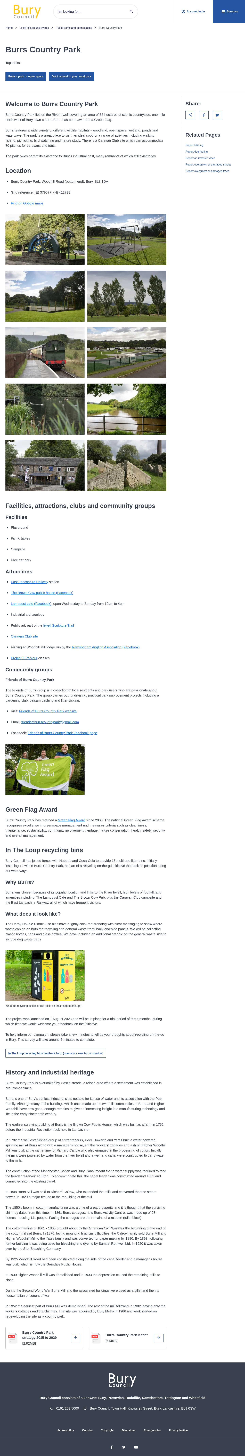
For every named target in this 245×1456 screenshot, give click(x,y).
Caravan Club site (24, 636)
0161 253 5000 (67, 1408)
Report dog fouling (196, 151)
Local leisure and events (34, 27)
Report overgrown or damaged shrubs (208, 164)
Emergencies (152, 1430)
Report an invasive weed (200, 158)
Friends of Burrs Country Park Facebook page (62, 733)
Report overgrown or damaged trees (207, 171)
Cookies (87, 1430)
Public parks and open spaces (74, 27)
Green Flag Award (71, 820)
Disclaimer (129, 1430)
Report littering (194, 145)
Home (9, 27)
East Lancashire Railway (29, 582)
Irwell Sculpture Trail (58, 625)
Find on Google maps (27, 203)
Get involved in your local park (71, 76)
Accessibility (65, 1430)
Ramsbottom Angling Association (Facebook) (106, 647)
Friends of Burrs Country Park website (48, 711)
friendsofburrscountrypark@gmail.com (50, 722)
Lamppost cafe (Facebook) (31, 604)
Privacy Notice (178, 1430)
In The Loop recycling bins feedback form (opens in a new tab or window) (55, 1053)
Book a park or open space (25, 76)
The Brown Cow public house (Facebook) (42, 593)
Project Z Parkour (24, 658)
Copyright (107, 1430)
